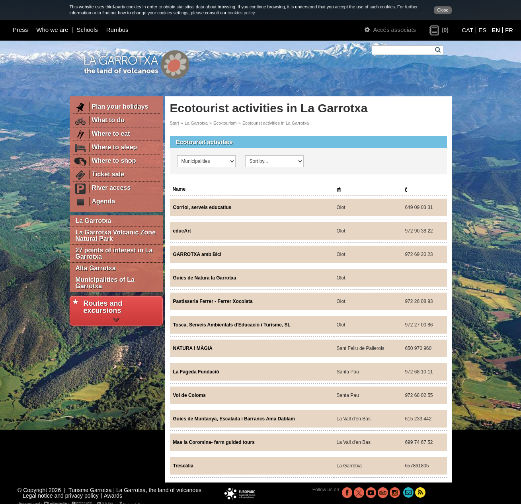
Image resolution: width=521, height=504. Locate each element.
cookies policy (241, 12)
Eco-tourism (225, 123)
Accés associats (390, 29)
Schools (87, 29)
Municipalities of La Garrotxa (105, 282)
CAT (467, 30)
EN (496, 30)
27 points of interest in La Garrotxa (114, 253)
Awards (113, 495)
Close (442, 10)
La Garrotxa (93, 220)
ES (482, 30)
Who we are (52, 29)
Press (20, 29)
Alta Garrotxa (96, 268)
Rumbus (117, 29)
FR (509, 30)
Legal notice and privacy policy (61, 495)
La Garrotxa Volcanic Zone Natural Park (116, 235)
